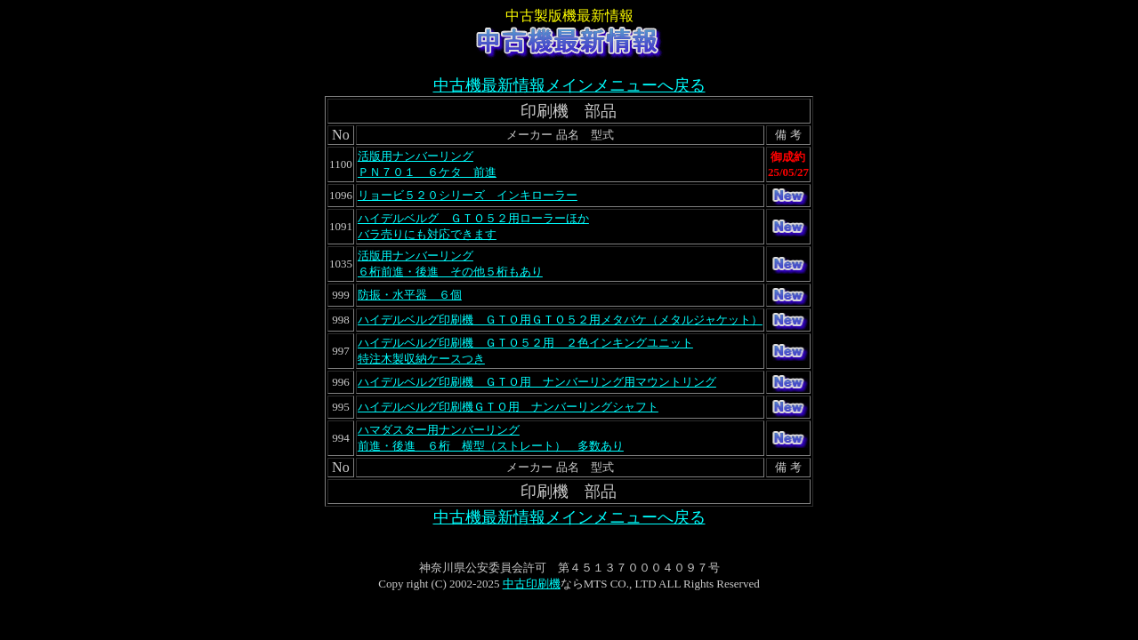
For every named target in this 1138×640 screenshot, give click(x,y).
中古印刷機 (532, 583)
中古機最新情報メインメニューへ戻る (569, 85)
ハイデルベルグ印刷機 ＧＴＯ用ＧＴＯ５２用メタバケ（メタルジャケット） (560, 319)
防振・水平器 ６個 (410, 294)
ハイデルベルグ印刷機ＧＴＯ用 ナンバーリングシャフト (508, 406)
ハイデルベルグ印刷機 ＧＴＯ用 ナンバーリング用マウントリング (537, 381)
